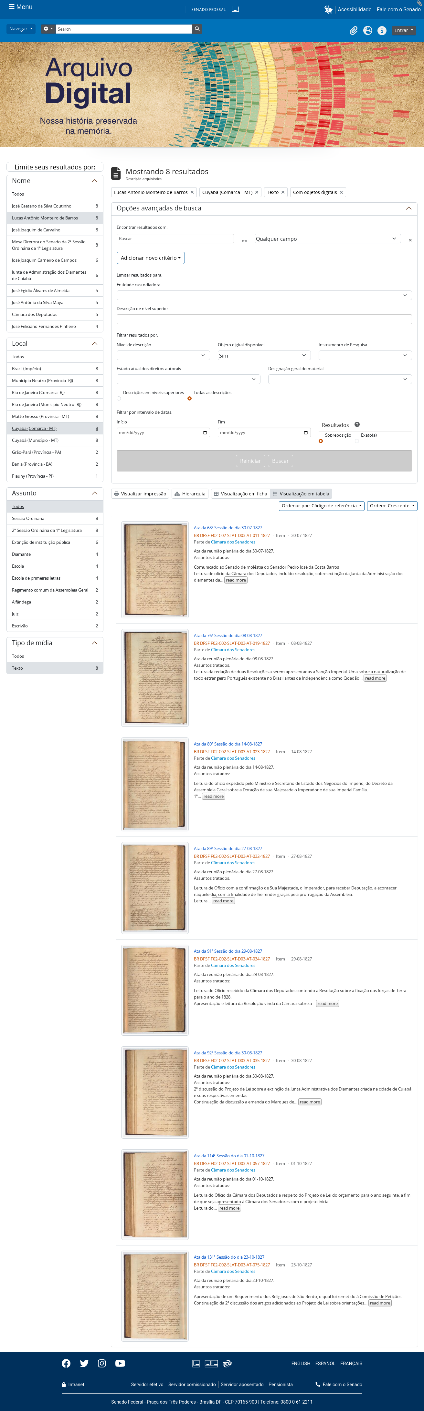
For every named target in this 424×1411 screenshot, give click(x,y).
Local (19, 344)
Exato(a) (369, 435)
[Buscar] (175, 238)
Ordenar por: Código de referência (320, 505)
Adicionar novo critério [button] (149, 257)
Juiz (55, 615)
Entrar (402, 30)
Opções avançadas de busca (159, 209)
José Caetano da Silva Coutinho (55, 207)
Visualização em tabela (301, 494)
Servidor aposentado (242, 1384)
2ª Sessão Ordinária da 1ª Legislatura (55, 531)
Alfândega (55, 603)
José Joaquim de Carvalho (55, 231)
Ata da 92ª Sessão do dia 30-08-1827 (228, 1053)
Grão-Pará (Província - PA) (55, 453)
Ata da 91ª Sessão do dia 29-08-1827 (228, 951)
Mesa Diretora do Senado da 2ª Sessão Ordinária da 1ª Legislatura (55, 245)
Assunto (24, 494)
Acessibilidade (355, 9)
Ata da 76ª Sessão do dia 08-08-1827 (228, 635)
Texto (55, 669)
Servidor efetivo (147, 1384)
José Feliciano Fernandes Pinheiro (55, 327)
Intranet (73, 1384)
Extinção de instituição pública (55, 543)
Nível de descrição (134, 345)
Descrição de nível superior (142, 308)
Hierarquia (190, 494)
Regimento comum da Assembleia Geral (55, 591)
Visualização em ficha (240, 494)
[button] (329, 9)
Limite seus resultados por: (55, 167)
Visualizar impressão (140, 494)
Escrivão (55, 627)
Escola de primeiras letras (55, 579)
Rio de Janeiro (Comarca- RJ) (55, 394)
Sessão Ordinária (55, 519)
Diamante (55, 555)
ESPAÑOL (325, 1363)
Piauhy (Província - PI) (55, 477)
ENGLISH (301, 1363)
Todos (18, 194)
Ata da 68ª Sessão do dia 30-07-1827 (228, 528)
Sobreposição (338, 435)
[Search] (124, 29)
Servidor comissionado (192, 1384)
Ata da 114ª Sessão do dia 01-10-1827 (229, 1156)
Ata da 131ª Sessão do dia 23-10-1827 (229, 1257)
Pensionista (281, 1384)
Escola (55, 567)
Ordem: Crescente (390, 505)
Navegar (19, 28)
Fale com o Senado (399, 9)
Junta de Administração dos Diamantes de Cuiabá (55, 275)
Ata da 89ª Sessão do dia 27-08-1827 (228, 848)
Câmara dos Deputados (55, 315)
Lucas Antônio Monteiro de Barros (55, 219)
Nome (21, 181)
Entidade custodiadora (138, 285)
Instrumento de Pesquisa (343, 345)
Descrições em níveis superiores (153, 392)
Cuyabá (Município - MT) (55, 441)
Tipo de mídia (32, 644)
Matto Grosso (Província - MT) (55, 417)
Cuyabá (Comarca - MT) (55, 429)
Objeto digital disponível (241, 345)
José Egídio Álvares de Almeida (55, 292)
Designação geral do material (295, 368)
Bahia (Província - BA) (55, 465)
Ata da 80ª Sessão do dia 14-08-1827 (228, 744)
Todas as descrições (212, 392)
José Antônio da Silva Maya (55, 304)
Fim (221, 422)
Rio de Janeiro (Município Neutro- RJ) (55, 406)
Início (122, 422)
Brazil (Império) (55, 370)
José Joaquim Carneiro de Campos (55, 261)
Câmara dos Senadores (233, 542)
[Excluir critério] (410, 240)
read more (236, 580)
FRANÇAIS (351, 1363)
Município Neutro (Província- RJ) (55, 382)
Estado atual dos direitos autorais (149, 368)
